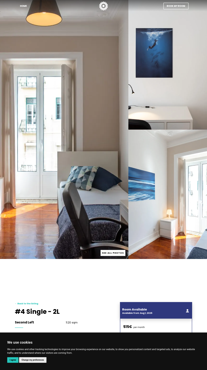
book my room (176, 6)
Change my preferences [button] (32, 360)
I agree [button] (13, 360)
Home (23, 6)
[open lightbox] (113, 253)
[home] (103, 6)
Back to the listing (26, 303)
